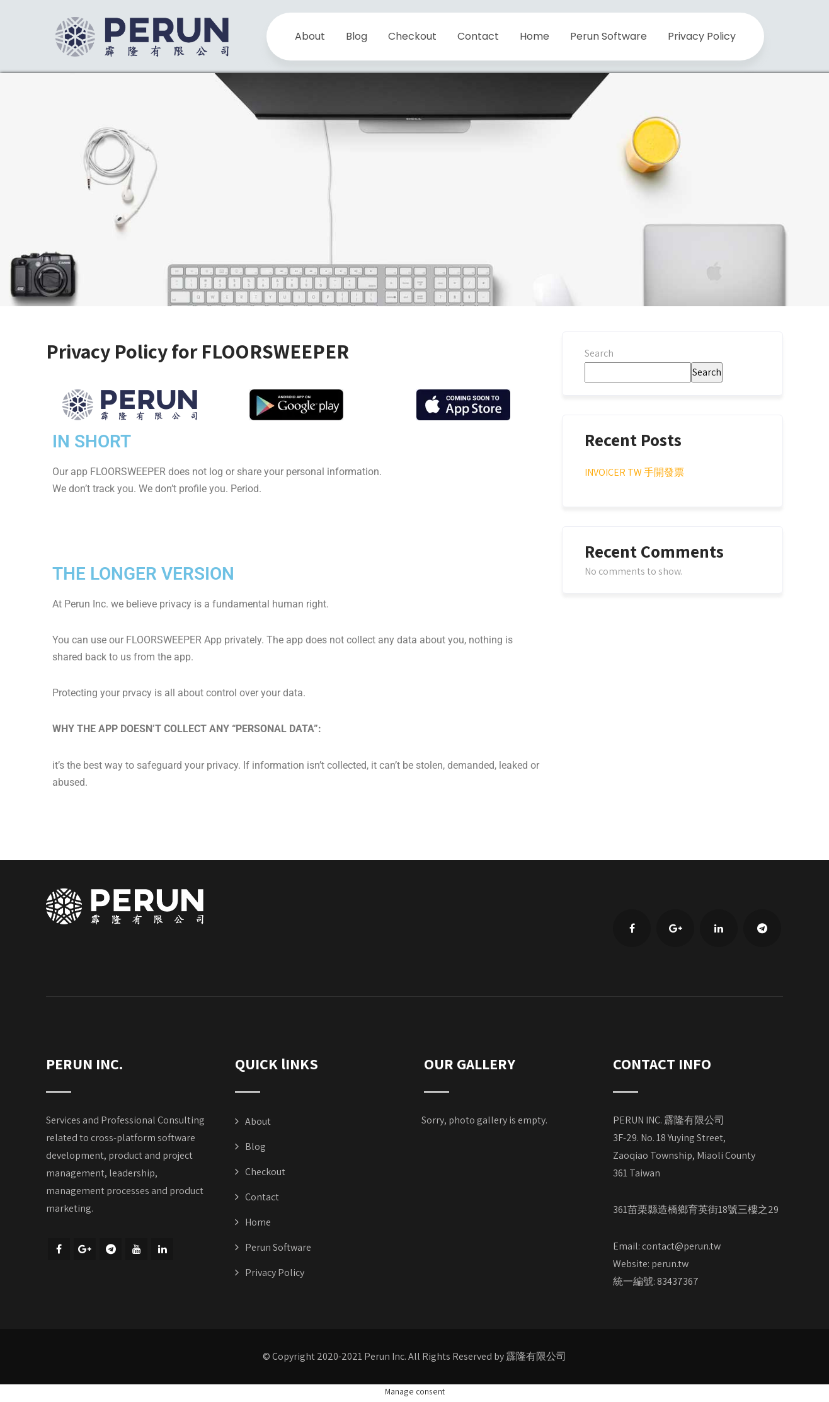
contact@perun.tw (681, 1246)
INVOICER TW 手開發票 (634, 472)
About (310, 36)
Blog (356, 36)
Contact (478, 36)
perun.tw (670, 1263)
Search (599, 353)
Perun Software (608, 36)
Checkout (412, 36)
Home (534, 36)
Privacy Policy (702, 36)
